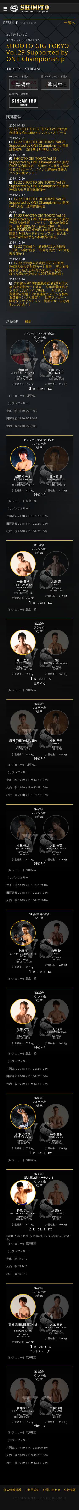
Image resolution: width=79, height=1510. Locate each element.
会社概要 (70, 1490)
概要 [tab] (28, 321)
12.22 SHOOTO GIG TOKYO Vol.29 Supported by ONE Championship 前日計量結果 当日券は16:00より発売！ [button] (39, 145)
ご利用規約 (32, 1490)
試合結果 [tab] (12, 321)
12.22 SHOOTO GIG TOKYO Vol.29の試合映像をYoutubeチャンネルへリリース (38, 131)
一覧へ (70, 23)
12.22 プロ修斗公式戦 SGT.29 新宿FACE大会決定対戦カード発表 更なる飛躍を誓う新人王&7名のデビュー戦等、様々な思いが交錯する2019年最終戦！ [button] (38, 268)
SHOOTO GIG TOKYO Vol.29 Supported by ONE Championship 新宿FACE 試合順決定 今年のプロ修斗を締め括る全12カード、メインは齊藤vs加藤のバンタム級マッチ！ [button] (39, 165)
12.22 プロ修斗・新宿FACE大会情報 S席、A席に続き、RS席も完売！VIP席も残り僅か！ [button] (39, 250)
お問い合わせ (51, 1490)
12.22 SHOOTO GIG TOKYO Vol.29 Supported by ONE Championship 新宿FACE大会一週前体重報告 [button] (39, 202)
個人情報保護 (12, 1490)
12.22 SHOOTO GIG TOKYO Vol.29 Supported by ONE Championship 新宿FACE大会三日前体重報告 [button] (39, 186)
